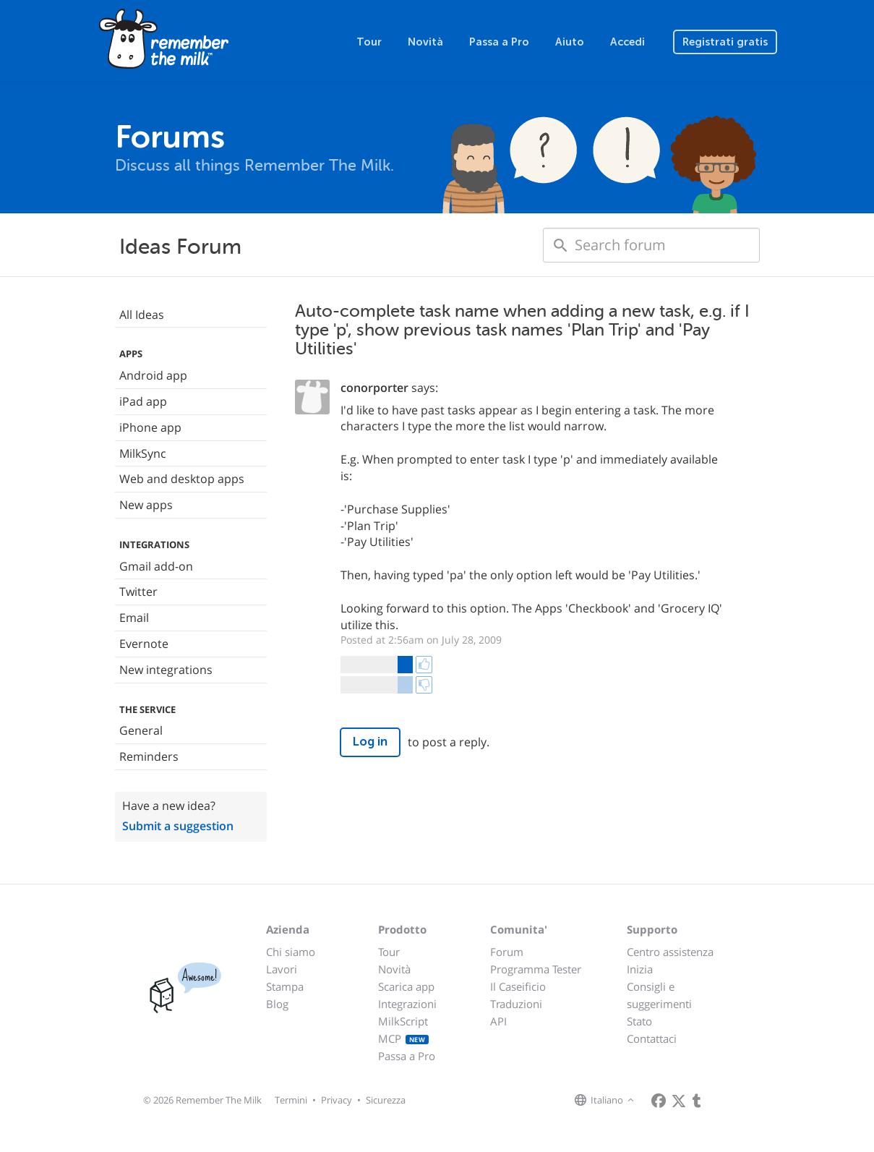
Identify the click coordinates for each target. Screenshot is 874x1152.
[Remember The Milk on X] (679, 1100)
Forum (506, 951)
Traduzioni (516, 1004)
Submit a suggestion (178, 826)
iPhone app (150, 427)
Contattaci (652, 1038)
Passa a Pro (499, 41)
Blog (277, 1004)
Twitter (138, 592)
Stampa (285, 986)
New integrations (166, 670)
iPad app (143, 401)
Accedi (627, 41)
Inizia (640, 969)
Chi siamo (290, 951)
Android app (153, 375)
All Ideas (141, 315)
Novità (425, 41)
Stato (639, 1021)
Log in (370, 741)
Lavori (281, 969)
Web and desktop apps (181, 479)
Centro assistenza (670, 951)
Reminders (149, 756)
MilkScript (403, 1021)
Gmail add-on (156, 566)
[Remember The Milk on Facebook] (658, 1100)
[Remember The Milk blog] (697, 1100)
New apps (146, 505)
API (498, 1021)
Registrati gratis (725, 41)
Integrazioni (407, 1004)
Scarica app (406, 986)
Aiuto (569, 41)
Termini (291, 1099)
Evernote (143, 644)
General (141, 730)
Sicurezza (386, 1099)
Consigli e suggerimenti (659, 995)
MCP (403, 1038)
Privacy (336, 1099)
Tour (369, 41)
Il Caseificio (518, 986)
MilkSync (142, 453)
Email (134, 618)
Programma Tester (535, 969)
